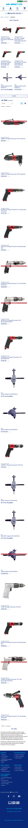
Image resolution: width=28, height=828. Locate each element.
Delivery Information (19, 754)
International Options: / (9, 792)
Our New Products (5, 771)
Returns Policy (18, 767)
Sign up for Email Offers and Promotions (6, 760)
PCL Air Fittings (5, 783)
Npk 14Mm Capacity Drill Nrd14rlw (10, 536)
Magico (9, 820)
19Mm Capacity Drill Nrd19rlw (9, 500)
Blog (2, 762)
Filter (14, 96)
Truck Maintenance (5, 767)
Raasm (3, 785)
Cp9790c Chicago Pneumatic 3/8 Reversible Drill (6, 63)
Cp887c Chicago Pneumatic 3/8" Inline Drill (13, 138)
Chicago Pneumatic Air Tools (6, 778)
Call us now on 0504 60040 (14, 808)
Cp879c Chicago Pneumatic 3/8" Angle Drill (7, 39)
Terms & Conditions (19, 770)
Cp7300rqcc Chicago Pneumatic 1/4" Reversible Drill (20, 63)
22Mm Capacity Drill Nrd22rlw (9, 394)
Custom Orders (18, 757)
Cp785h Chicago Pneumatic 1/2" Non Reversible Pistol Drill (11, 680)
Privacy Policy (17, 768)
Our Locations (4, 756)
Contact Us (4, 757)
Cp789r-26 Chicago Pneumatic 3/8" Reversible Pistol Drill (11, 321)
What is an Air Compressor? (4, 769)
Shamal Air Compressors (7, 782)
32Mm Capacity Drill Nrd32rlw (9, 429)
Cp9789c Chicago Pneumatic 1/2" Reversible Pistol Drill (20, 39)
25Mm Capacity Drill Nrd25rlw (9, 571)
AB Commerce (20, 820)
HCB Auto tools (4, 780)
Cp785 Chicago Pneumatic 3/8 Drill (11, 607)
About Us (3, 754)
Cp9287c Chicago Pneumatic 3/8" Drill (12, 465)
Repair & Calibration (19, 756)
